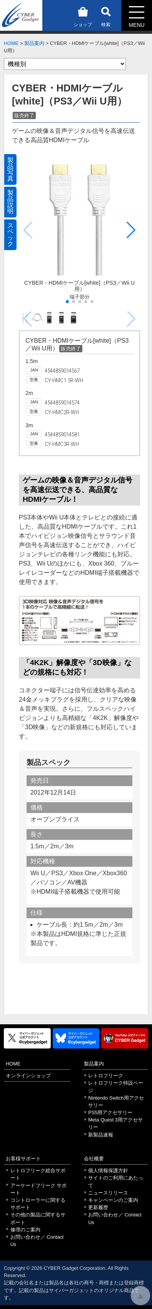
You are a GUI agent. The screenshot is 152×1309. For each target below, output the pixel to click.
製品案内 (34, 43)
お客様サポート (23, 1158)
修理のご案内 (25, 1230)
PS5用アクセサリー (110, 1112)
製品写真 (10, 169)
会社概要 (94, 1158)
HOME (11, 43)
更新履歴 (98, 1207)
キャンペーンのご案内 (113, 1200)
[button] (131, 230)
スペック (10, 234)
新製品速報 (100, 1135)
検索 (106, 15)
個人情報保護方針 (108, 1170)
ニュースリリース (108, 1193)
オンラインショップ (28, 1075)
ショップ (82, 15)
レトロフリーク (105, 1075)
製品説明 (10, 201)
